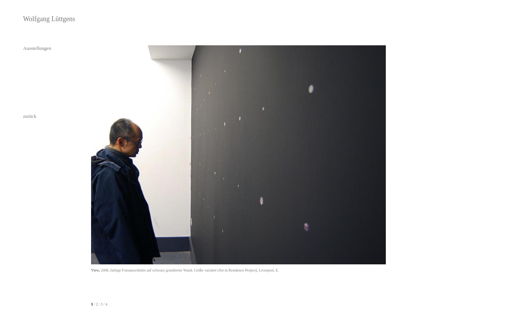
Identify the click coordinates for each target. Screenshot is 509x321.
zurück (29, 116)
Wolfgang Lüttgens (49, 19)
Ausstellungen (37, 48)
